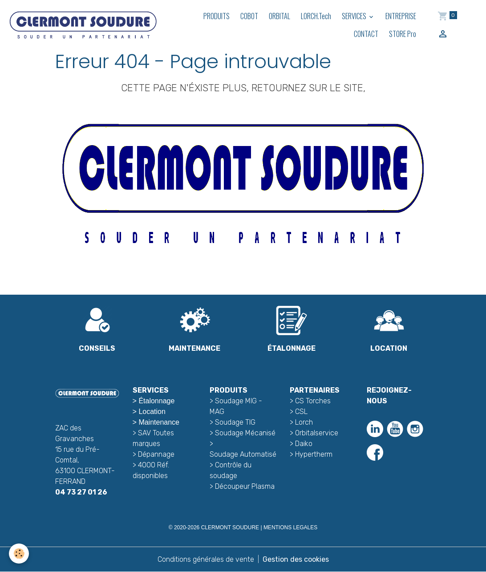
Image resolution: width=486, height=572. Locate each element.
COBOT (249, 16)
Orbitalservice (315, 433)
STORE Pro (402, 33)
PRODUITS (216, 16)
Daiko (303, 443)
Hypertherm (313, 454)
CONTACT (366, 33)
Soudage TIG (235, 422)
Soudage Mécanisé (245, 433)
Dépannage (156, 454)
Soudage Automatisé (243, 454)
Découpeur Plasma (245, 486)
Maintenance (158, 422)
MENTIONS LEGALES (290, 527)
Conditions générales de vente (206, 559)
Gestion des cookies (296, 559)
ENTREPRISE (400, 16)
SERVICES (355, 16)
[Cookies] (19, 554)
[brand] (82, 25)
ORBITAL (279, 16)
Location (152, 411)
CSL (301, 411)
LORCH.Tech (316, 16)
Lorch (304, 422)
